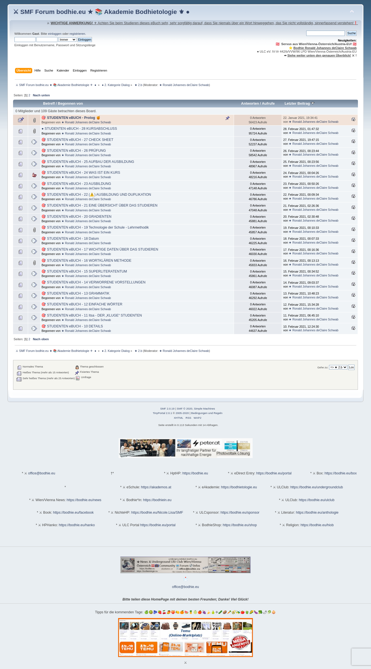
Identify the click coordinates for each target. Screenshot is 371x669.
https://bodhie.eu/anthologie (317, 512)
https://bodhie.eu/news (84, 500)
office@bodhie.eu (41, 473)
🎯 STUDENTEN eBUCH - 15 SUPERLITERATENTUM (84, 271)
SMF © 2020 (184, 408)
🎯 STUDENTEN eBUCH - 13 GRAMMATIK (75, 293)
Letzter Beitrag (299, 103)
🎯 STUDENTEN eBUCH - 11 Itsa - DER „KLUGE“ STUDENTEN (91, 315)
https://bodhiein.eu (157, 500)
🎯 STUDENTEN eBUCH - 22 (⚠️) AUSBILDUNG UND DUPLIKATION (96, 195)
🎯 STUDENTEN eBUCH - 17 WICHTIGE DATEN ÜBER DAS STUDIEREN (99, 249)
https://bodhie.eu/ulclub (316, 500)
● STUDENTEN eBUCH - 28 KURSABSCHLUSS (79, 129)
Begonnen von (70, 103)
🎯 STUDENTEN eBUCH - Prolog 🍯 (70, 118)
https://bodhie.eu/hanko (77, 525)
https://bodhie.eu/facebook (73, 512)
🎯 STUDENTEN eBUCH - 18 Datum (70, 239)
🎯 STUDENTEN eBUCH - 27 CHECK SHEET (77, 140)
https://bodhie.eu (195, 473)
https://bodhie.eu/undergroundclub (316, 487)
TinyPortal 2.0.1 (162, 413)
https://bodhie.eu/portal (274, 473)
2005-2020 (182, 413)
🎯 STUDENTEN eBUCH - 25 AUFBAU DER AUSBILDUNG (87, 162)
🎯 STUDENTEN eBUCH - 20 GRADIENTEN (76, 217)
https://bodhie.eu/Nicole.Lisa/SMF (157, 512)
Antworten (250, 103)
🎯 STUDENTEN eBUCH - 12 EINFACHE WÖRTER (81, 304)
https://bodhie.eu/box (341, 473)
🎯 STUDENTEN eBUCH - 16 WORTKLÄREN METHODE (86, 261)
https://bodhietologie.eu (239, 487)
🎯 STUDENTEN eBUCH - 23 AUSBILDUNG (76, 184)
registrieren (77, 33)
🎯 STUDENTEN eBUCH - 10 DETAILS (72, 326)
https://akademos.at (156, 487)
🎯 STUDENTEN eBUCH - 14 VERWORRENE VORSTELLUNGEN (93, 282)
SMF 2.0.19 (167, 408)
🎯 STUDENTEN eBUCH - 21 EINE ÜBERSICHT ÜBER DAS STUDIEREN (99, 205)
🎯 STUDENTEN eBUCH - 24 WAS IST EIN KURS (80, 173)
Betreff (49, 103)
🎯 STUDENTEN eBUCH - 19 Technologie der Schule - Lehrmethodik (95, 227)
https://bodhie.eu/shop (240, 525)
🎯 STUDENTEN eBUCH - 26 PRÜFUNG (73, 151)
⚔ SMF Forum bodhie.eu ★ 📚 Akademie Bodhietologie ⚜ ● (101, 11)
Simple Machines (204, 408)
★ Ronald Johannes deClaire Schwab (184, 85)
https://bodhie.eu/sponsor (240, 512)
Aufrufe (268, 103)
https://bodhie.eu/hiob (316, 525)
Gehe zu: (322, 367)
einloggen (55, 33)
